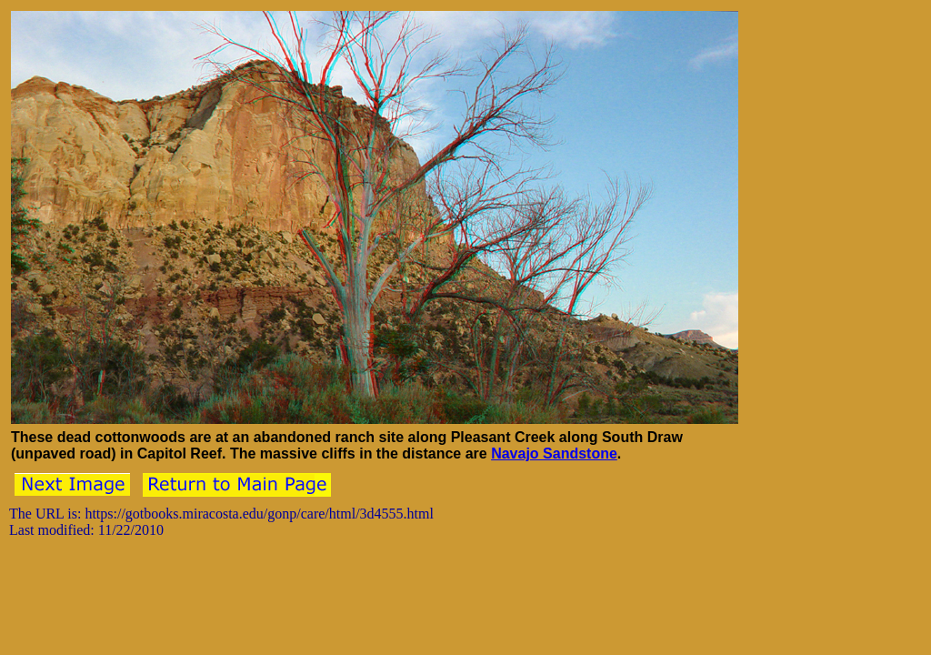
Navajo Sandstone (554, 453)
